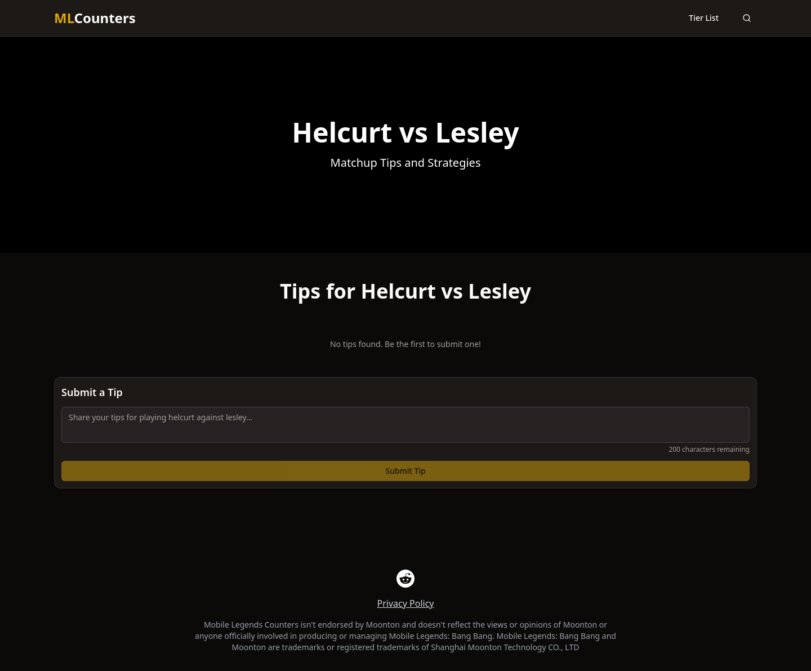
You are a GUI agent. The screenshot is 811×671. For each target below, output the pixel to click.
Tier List (704, 17)
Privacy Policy (405, 603)
